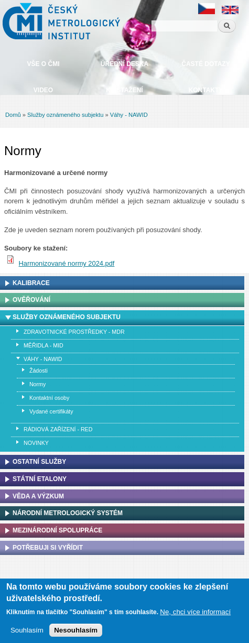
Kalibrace (31, 283)
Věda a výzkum (38, 496)
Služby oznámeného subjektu (65, 115)
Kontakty (206, 90)
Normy (37, 384)
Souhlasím (27, 633)
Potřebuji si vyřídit (48, 547)
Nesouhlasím (76, 633)
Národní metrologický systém (68, 513)
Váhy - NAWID (129, 115)
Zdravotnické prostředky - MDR (74, 332)
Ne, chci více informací (195, 614)
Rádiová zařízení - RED (58, 429)
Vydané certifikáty (51, 411)
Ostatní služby (39, 461)
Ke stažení (124, 90)
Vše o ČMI (43, 64)
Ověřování (31, 299)
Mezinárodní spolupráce (57, 530)
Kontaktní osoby (49, 398)
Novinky (36, 443)
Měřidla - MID (43, 345)
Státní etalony (40, 479)
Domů (13, 115)
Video (43, 90)
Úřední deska (124, 64)
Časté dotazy (205, 64)
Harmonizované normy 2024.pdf (67, 263)
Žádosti (38, 370)
